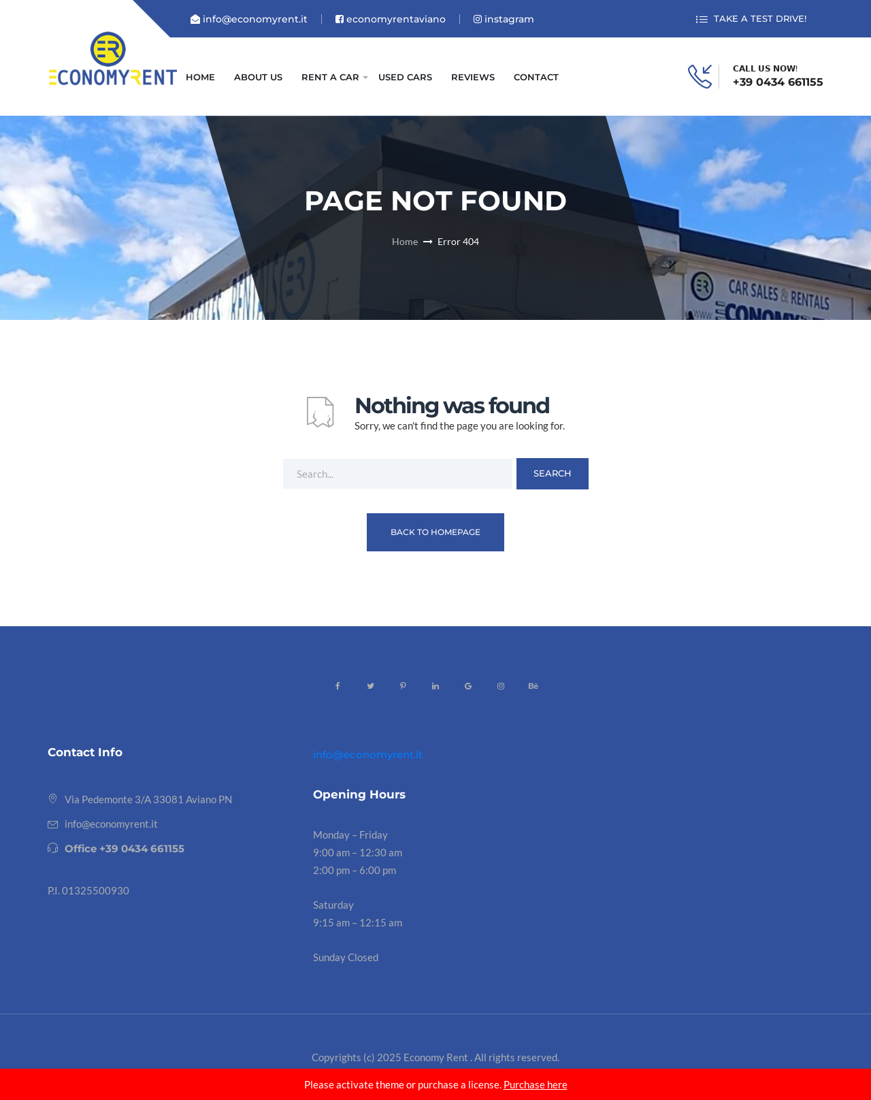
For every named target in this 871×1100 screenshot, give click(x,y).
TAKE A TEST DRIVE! (751, 19)
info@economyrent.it (249, 19)
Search (552, 473)
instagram (504, 19)
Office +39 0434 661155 (124, 848)
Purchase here (536, 1084)
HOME (200, 76)
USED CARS (405, 76)
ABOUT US (258, 76)
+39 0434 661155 (778, 82)
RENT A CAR (330, 76)
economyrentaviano (390, 19)
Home (405, 241)
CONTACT (536, 76)
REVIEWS (473, 76)
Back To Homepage (435, 532)
